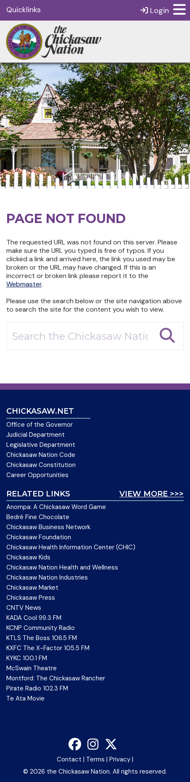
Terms (95, 759)
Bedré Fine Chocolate (37, 517)
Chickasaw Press (30, 597)
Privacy (119, 759)
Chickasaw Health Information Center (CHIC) (70, 547)
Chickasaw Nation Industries (47, 577)
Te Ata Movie (25, 698)
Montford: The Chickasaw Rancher (55, 678)
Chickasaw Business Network (48, 527)
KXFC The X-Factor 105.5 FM (48, 648)
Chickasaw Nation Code (40, 455)
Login (154, 10)
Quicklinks (23, 10)
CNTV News (23, 608)
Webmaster (24, 284)
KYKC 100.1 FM (26, 658)
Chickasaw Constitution (41, 465)
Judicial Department (35, 434)
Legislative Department (40, 445)
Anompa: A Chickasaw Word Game (56, 507)
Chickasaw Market (32, 587)
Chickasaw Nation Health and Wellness (62, 567)
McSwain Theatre (31, 668)
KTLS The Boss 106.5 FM (41, 638)
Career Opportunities (37, 475)
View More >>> (151, 494)
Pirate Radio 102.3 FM (37, 688)
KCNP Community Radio (40, 628)
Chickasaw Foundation (38, 537)
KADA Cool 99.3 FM (33, 618)
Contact (69, 759)
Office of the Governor (39, 424)
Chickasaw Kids (28, 557)
